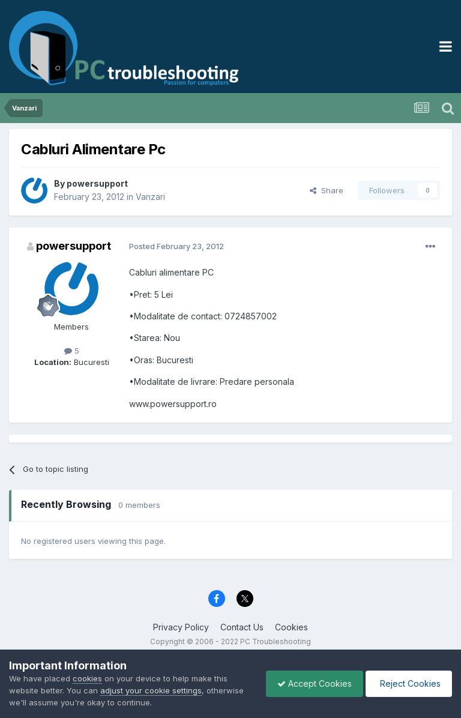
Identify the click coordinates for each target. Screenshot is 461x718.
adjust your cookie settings (151, 690)
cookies (87, 678)
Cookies (291, 627)
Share (326, 190)
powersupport (97, 183)
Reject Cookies (407, 683)
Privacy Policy (181, 627)
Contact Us (242, 627)
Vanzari (150, 197)
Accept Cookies (311, 683)
